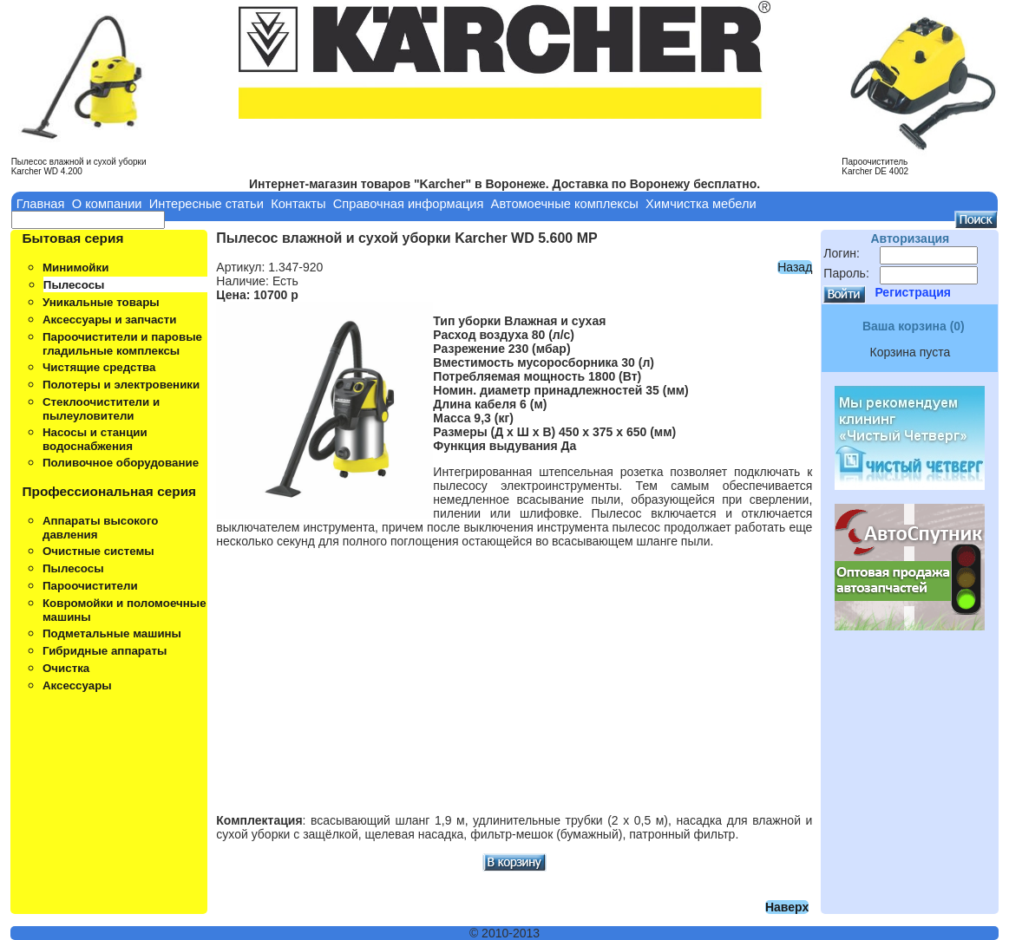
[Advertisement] (514, 673)
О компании (107, 204)
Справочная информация (408, 204)
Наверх (787, 907)
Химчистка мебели (701, 204)
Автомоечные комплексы (565, 204)
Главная (40, 204)
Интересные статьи (206, 204)
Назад (794, 267)
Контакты (298, 204)
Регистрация (913, 292)
